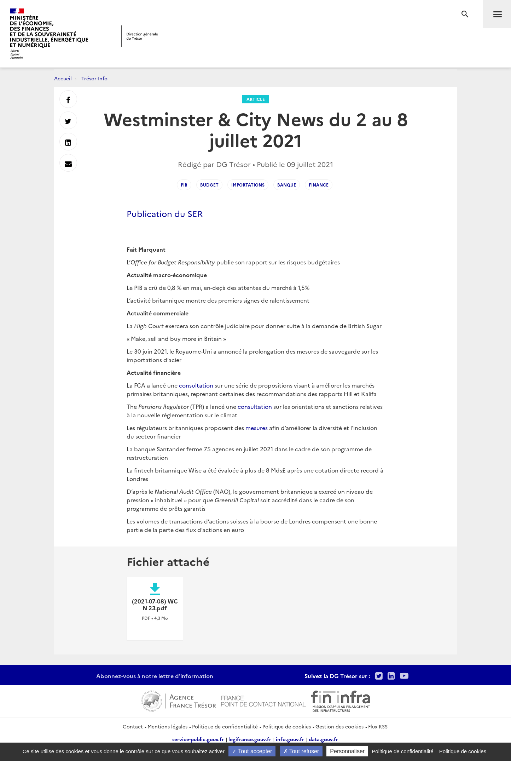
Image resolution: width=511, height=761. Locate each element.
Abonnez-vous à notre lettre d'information (154, 676)
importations (248, 185)
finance (319, 185)
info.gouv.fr (290, 739)
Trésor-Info (94, 78)
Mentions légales (167, 726)
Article (255, 99)
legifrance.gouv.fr (249, 739)
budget (209, 185)
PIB (184, 185)
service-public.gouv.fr (198, 739)
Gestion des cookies (339, 726)
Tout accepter (252, 751)
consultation (196, 385)
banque (286, 185)
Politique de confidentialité (225, 726)
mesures (256, 427)
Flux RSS (378, 726)
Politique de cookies (286, 726)
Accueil (63, 78)
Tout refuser (301, 751)
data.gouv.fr (323, 739)
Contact (133, 726)
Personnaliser (347, 751)
